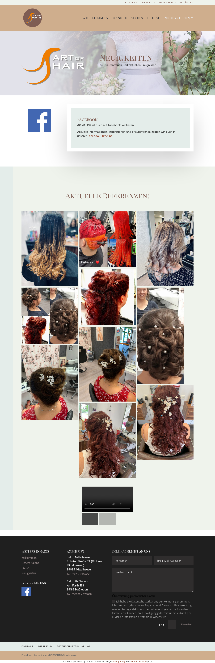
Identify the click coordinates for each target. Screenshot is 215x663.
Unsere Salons (128, 18)
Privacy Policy (119, 661)
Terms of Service (138, 661)
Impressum (148, 2)
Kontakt (131, 2)
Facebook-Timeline (100, 136)
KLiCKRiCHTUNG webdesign (62, 655)
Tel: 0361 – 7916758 (78, 574)
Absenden (186, 624)
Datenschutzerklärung (176, 2)
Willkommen (95, 18)
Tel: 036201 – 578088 (79, 594)
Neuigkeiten (177, 18)
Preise (153, 18)
